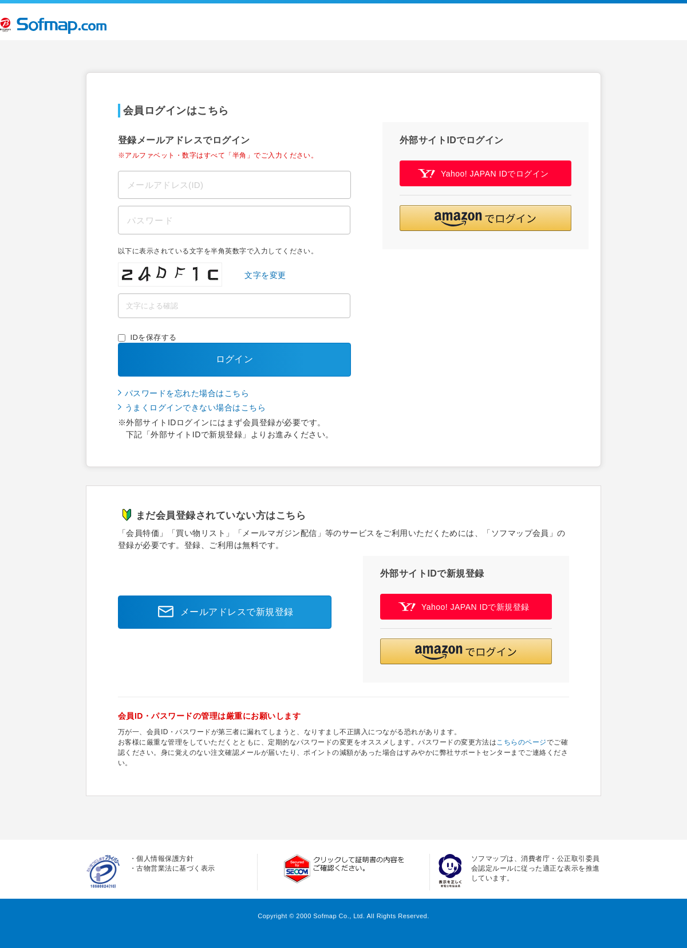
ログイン (235, 359)
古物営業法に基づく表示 (175, 868)
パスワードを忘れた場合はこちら (187, 393)
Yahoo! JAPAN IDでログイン (483, 173)
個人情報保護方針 (165, 859)
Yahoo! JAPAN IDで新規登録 (464, 606)
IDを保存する (154, 337)
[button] (485, 218)
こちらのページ (521, 742)
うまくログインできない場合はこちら (195, 407)
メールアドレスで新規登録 (223, 612)
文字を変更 (265, 275)
